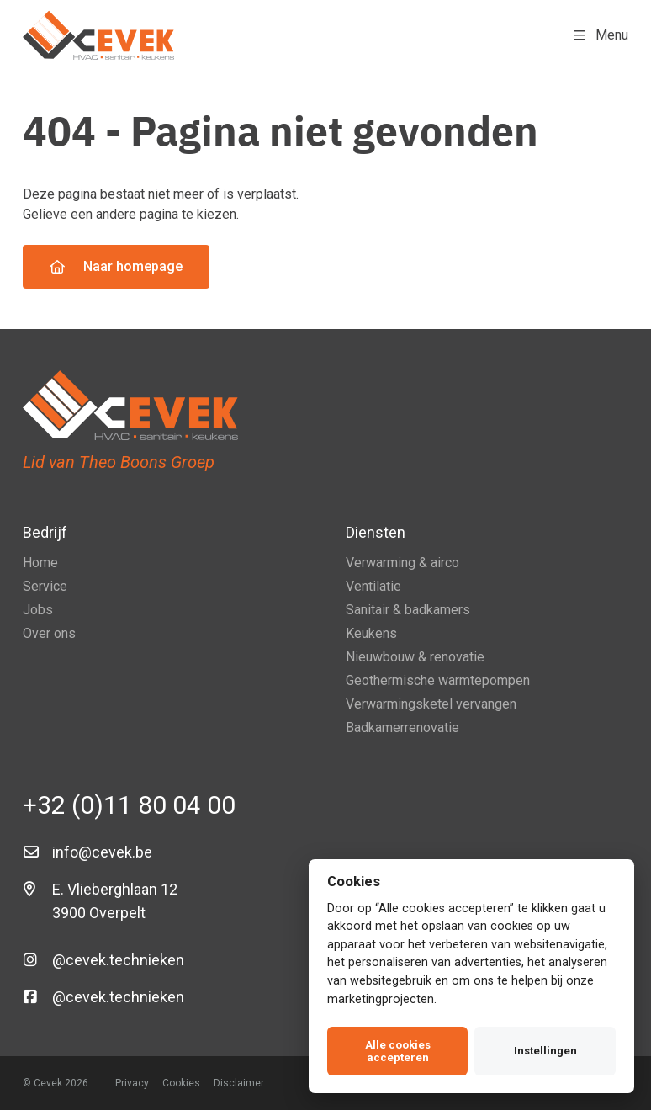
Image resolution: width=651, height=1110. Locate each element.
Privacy (132, 1083)
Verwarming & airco (402, 563)
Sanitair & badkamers (408, 610)
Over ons (49, 633)
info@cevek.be (102, 852)
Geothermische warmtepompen (438, 680)
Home (40, 563)
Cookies (181, 1083)
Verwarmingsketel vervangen (431, 704)
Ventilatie (373, 586)
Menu (601, 35)
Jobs (38, 610)
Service (45, 586)
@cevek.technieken (118, 960)
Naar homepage (116, 266)
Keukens (371, 633)
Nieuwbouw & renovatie (415, 657)
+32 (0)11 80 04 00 (129, 805)
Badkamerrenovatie (402, 728)
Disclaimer (239, 1083)
